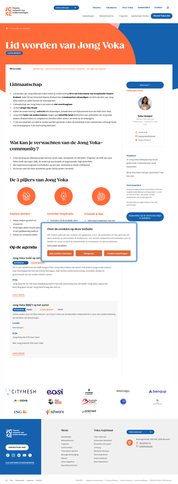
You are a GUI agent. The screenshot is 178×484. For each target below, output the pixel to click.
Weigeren (89, 253)
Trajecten (123, 15)
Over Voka (127, 7)
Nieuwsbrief (20, 480)
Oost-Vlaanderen (101, 454)
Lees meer (19, 295)
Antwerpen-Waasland (103, 440)
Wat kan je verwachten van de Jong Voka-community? (65, 69)
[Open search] (169, 8)
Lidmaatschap (38, 69)
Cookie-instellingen (117, 253)
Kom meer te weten (57, 245)
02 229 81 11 (143, 442)
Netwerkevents (106, 15)
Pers (11, 480)
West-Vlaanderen (101, 461)
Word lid (39, 480)
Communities (66, 447)
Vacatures (111, 7)
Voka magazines (67, 461)
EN (7, 480)
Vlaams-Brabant (100, 458)
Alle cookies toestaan (60, 253)
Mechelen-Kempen (101, 451)
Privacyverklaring (111, 480)
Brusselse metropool (102, 444)
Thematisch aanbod (69, 451)
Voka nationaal (100, 437)
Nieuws (97, 7)
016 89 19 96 (141, 132)
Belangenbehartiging (69, 454)
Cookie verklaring (126, 480)
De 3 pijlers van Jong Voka (96, 69)
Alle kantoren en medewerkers (20, 462)
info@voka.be (144, 446)
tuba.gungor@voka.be (145, 136)
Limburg (97, 447)
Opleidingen (88, 15)
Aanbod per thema (140, 15)
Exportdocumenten (69, 465)
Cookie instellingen (141, 480)
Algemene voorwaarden (94, 480)
